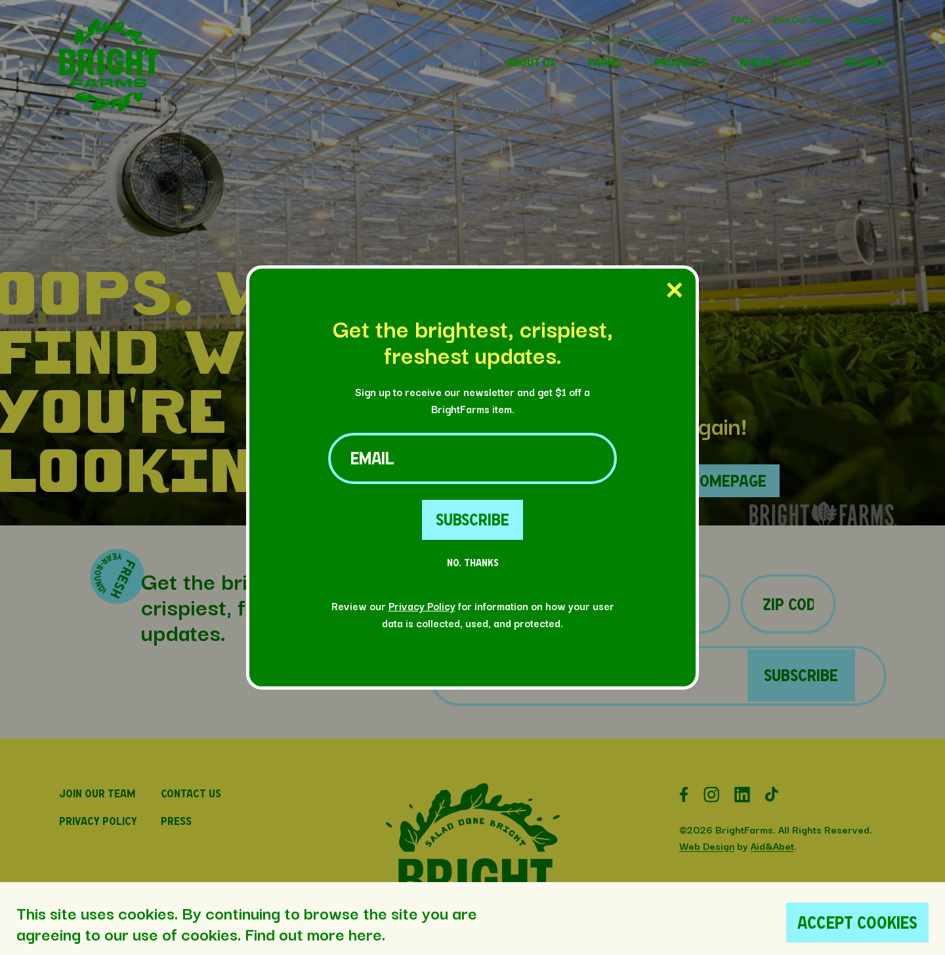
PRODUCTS (680, 62)
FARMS (604, 62)
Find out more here (313, 933)
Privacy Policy (421, 605)
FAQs (742, 19)
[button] (109, 107)
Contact (867, 19)
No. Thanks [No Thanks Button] (473, 562)
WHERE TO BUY (776, 62)
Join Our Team (802, 19)
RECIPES (865, 62)
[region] (472, 918)
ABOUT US (531, 62)
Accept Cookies (857, 922)
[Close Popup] (674, 291)
